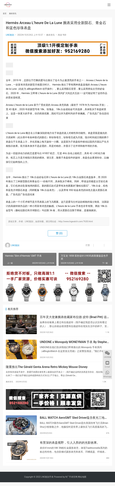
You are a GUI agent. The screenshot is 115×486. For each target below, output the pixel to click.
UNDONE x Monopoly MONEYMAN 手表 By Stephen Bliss (74, 343)
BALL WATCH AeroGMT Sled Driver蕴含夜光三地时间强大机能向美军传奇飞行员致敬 (74, 420)
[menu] (109, 5)
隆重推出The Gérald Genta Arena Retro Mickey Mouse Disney (46, 368)
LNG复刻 (10, 35)
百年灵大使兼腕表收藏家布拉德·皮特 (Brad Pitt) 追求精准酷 (73, 317)
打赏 (85, 245)
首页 (4, 13)
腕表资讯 (50, 35)
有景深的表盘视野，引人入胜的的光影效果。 (70, 446)
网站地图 (82, 480)
